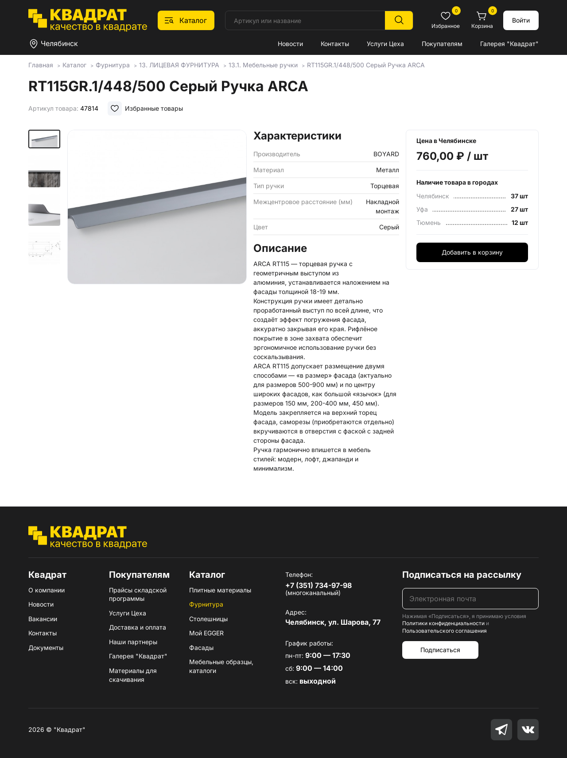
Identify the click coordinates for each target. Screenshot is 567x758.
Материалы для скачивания (133, 675)
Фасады (201, 647)
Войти (521, 20)
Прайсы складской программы (138, 594)
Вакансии (42, 619)
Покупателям (442, 43)
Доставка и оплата (137, 627)
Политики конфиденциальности (443, 623)
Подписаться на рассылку (461, 574)
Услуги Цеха (385, 43)
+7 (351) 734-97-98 (318, 585)
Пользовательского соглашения (444, 630)
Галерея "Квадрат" (509, 43)
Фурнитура (206, 604)
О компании (46, 590)
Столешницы (208, 619)
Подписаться (440, 650)
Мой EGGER (206, 633)
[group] (157, 241)
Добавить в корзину (472, 252)
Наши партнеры (133, 642)
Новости (290, 43)
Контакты (335, 43)
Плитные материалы (220, 590)
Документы (45, 647)
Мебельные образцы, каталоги (221, 666)
